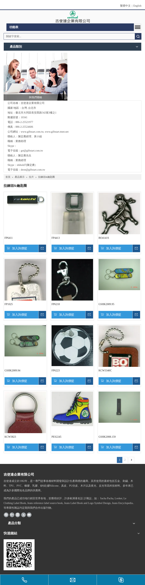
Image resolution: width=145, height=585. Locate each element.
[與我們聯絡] (35, 77)
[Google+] (12, 514)
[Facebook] (6, 514)
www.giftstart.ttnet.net (57, 131)
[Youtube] (29, 514)
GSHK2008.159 (107, 436)
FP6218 (56, 304)
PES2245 (56, 436)
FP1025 (9, 304)
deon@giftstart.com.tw (33, 169)
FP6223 (56, 370)
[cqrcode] (19, 554)
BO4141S (104, 237)
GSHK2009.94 (12, 370)
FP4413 (56, 237)
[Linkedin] (17, 514)
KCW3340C (105, 370)
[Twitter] (23, 514)
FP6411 (9, 237)
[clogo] (72, 16)
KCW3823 (10, 436)
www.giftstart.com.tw (32, 131)
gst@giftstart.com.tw (32, 150)
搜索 (138, 36)
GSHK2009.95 (106, 304)
